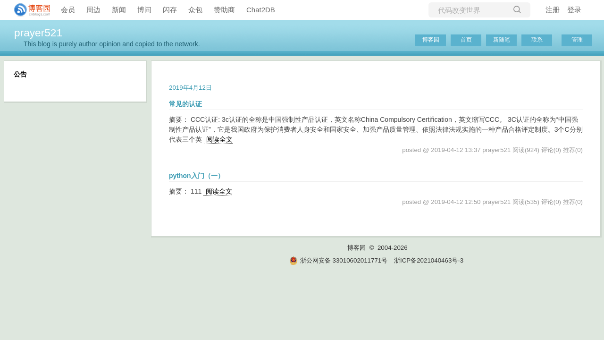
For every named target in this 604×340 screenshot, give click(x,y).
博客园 (430, 39)
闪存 (170, 10)
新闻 (119, 10)
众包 (195, 10)
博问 (144, 10)
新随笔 (501, 39)
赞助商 (224, 10)
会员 (68, 10)
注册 (552, 10)
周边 (93, 10)
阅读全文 (219, 139)
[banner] (28, 10)
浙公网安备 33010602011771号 (338, 260)
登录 (574, 10)
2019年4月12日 (190, 87)
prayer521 (38, 32)
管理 (577, 39)
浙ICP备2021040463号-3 (428, 260)
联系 (537, 39)
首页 (466, 39)
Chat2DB (260, 10)
